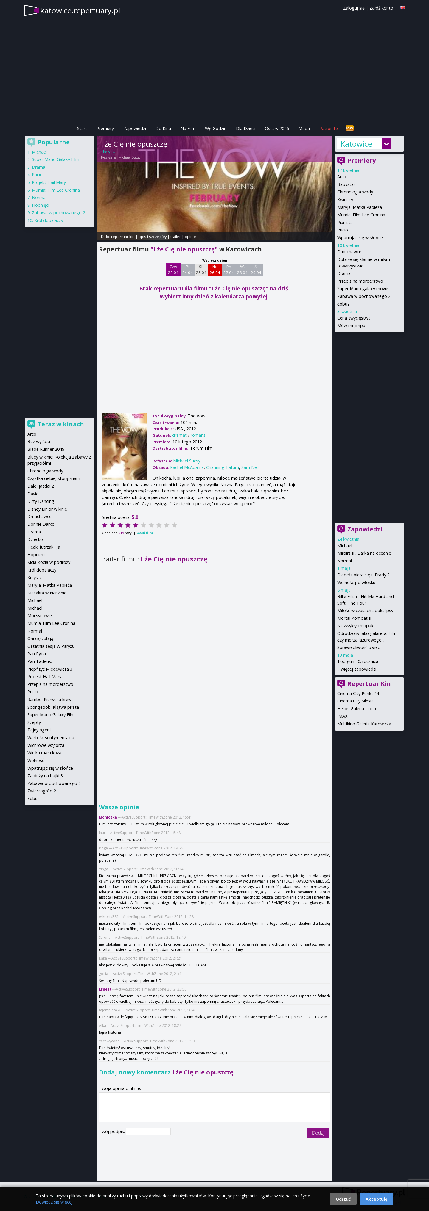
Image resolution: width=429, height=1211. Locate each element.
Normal (344, 561)
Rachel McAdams (187, 467)
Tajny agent (39, 730)
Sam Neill (250, 467)
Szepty (34, 722)
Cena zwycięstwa (354, 318)
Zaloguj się (354, 8)
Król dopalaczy (48, 220)
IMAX (342, 716)
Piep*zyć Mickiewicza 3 (49, 669)
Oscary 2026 (277, 128)
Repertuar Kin (369, 684)
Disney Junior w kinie (47, 509)
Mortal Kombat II (354, 618)
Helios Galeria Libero (357, 708)
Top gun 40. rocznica (357, 661)
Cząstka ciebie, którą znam (53, 478)
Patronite (328, 128)
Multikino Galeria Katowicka (364, 724)
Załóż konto (381, 8)
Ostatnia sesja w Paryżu (50, 646)
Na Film (188, 128)
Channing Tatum (222, 467)
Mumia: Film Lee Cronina (361, 215)
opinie (190, 236)
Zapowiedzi (134, 128)
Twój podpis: (112, 1131)
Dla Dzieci (245, 128)
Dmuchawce (349, 251)
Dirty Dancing (40, 501)
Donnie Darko (41, 524)
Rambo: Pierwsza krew (49, 699)
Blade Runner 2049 (45, 449)
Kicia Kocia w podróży (48, 562)
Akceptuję (376, 1199)
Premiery (105, 128)
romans (198, 435)
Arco (341, 176)
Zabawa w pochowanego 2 (364, 296)
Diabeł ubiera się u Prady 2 (363, 575)
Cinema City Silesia (355, 701)
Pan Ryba (36, 653)
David (33, 494)
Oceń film (144, 533)
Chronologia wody (355, 192)
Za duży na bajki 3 (45, 775)
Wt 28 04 (242, 269)
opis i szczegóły (153, 236)
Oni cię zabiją (40, 638)
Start (82, 128)
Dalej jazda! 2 (40, 486)
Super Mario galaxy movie (362, 288)
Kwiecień (346, 199)
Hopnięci (40, 205)
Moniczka (108, 817)
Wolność (35, 760)
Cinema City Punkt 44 (358, 693)
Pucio (342, 230)
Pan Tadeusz (40, 661)
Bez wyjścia (38, 441)
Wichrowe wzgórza (45, 745)
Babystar (346, 184)
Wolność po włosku (356, 582)
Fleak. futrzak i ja (43, 547)
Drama (344, 273)
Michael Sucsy (130, 157)
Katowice (356, 143)
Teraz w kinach (61, 424)
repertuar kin (123, 236)
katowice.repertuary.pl (80, 10)
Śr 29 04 (256, 269)
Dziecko (35, 539)
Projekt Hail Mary (49, 182)
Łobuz (343, 304)
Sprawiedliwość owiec (358, 647)
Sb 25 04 (201, 269)
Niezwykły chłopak (355, 625)
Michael (344, 545)
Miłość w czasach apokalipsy (365, 610)
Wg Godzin (215, 128)
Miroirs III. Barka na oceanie (364, 553)
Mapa (304, 128)
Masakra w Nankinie (46, 593)
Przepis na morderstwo (360, 281)
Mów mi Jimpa (351, 325)
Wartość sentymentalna (50, 737)
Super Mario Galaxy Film (55, 159)
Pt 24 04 (187, 269)
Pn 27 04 (228, 269)
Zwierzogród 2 (41, 791)
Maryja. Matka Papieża (359, 207)
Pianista (345, 222)
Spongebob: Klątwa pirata (53, 707)
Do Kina (163, 128)
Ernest (105, 989)
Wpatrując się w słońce (360, 237)
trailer (175, 236)
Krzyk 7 (34, 577)
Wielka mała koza (44, 752)
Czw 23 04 (173, 269)
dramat (179, 435)
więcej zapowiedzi (358, 669)
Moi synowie (39, 615)
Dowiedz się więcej (54, 1202)
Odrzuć (343, 1199)
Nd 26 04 (215, 269)
